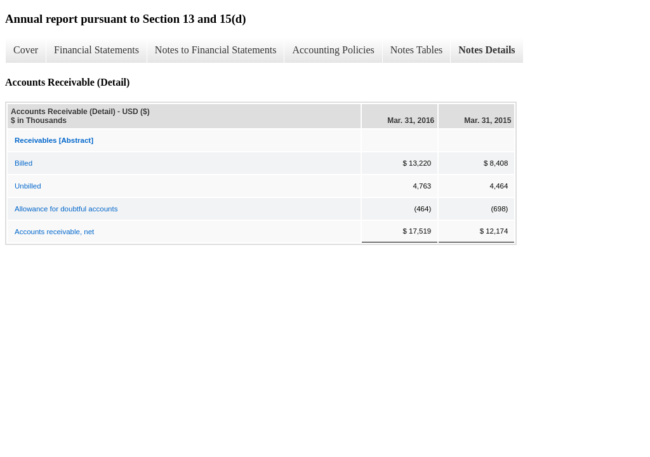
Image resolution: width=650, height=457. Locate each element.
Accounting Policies (333, 49)
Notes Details (486, 49)
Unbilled (28, 186)
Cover (25, 49)
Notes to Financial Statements (216, 49)
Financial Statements (96, 49)
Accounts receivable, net (54, 231)
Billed (23, 163)
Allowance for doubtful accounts (66, 209)
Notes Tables (416, 49)
